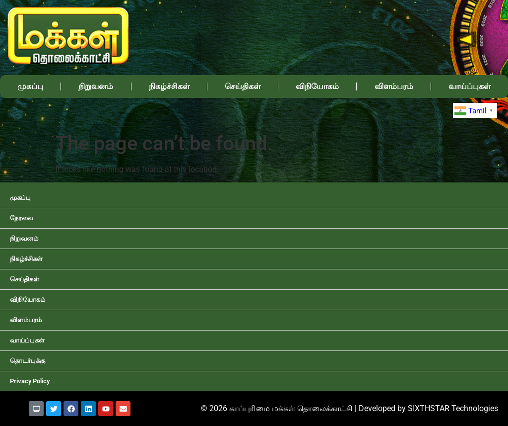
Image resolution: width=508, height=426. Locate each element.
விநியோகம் (317, 86)
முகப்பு (30, 86)
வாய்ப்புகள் (469, 86)
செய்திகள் (242, 86)
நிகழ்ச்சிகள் (169, 86)
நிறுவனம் (95, 86)
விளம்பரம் (394, 86)
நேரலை (21, 218)
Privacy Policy (30, 381)
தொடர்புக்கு (27, 360)
